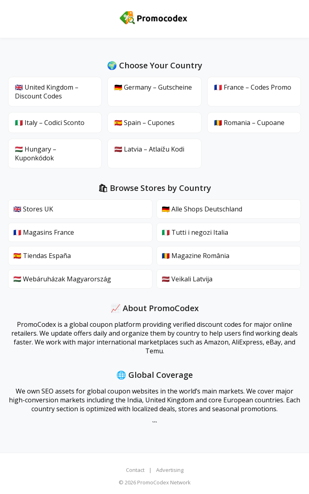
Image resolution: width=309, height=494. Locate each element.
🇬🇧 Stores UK (33, 209)
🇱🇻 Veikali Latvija (187, 279)
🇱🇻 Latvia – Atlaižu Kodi (149, 149)
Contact (135, 470)
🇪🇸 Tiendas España (42, 255)
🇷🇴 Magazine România (195, 255)
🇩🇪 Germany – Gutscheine (153, 87)
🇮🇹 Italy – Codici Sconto (49, 122)
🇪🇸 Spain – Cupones (144, 122)
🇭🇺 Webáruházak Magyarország (62, 279)
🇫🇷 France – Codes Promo (252, 87)
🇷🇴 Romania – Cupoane (249, 122)
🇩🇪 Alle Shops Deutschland (202, 209)
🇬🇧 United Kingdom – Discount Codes (46, 91)
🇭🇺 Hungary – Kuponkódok (35, 153)
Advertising (169, 470)
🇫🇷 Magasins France (43, 232)
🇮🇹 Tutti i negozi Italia (195, 232)
